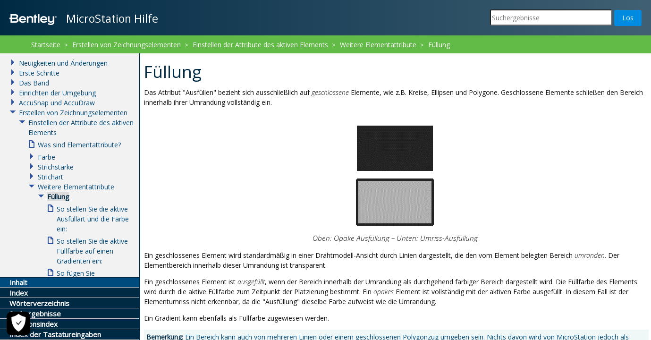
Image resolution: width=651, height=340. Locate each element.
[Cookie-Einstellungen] (18, 323)
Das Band (34, 82)
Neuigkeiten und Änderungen (63, 63)
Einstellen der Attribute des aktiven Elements (260, 44)
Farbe (46, 157)
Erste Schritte (39, 72)
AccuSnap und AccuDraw (57, 102)
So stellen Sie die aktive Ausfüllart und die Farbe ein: (93, 218)
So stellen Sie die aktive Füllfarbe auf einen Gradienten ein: (92, 251)
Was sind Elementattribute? (79, 144)
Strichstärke (56, 166)
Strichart (50, 176)
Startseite (45, 44)
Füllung (439, 44)
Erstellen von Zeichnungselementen (126, 44)
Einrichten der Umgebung (57, 92)
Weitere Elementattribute (378, 44)
